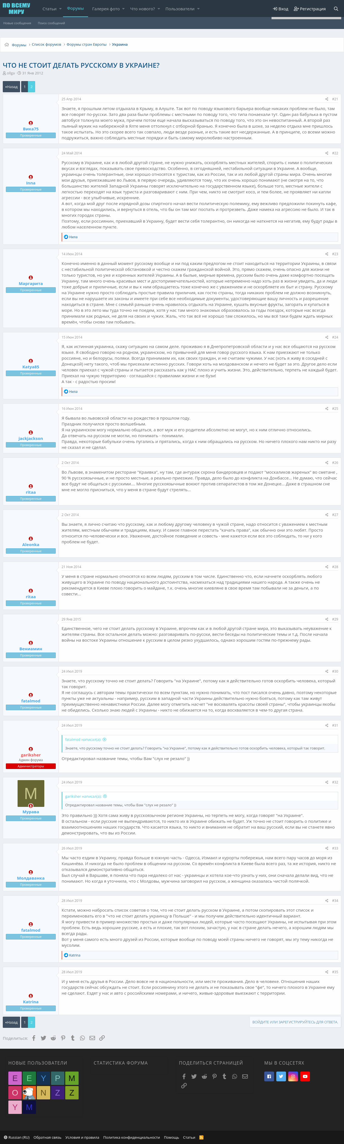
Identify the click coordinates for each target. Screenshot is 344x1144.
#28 (335, 566)
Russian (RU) (17, 1137)
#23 (335, 254)
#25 (335, 408)
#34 (335, 900)
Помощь (171, 1137)
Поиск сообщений (51, 23)
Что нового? (142, 8)
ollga (11, 73)
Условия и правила (82, 1137)
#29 (335, 619)
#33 (335, 848)
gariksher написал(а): (83, 796)
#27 (335, 514)
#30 (335, 671)
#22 (335, 153)
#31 (335, 725)
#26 (335, 462)
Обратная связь (47, 1137)
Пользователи (180, 8)
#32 (335, 782)
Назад (12, 86)
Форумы (75, 8)
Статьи (50, 8)
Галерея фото (106, 8)
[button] (60, 9)
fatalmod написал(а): (83, 739)
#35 (335, 972)
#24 (335, 337)
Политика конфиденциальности (131, 1137)
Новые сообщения (17, 23)
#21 (335, 99)
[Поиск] (336, 9)
